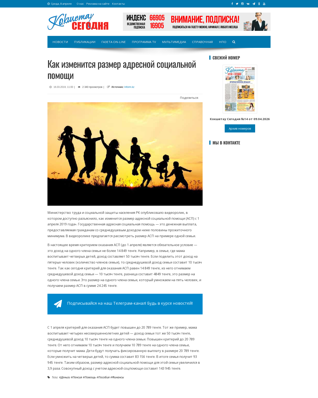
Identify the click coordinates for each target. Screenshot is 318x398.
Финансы (118, 377)
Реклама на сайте (98, 3)
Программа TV (144, 42)
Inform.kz (129, 87)
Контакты (118, 3)
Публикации (84, 42)
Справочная (202, 42)
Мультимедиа (174, 42)
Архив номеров (240, 128)
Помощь (90, 377)
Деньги (65, 377)
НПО (222, 42)
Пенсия (77, 377)
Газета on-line (113, 42)
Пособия (104, 377)
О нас (80, 3)
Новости (60, 42)
